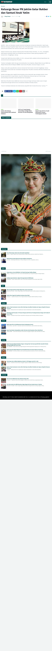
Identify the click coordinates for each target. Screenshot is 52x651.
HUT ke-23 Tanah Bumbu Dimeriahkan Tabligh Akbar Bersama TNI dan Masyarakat (25, 111)
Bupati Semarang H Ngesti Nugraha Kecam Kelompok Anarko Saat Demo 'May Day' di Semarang (25, 349)
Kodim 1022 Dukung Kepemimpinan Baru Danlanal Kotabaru (8, 112)
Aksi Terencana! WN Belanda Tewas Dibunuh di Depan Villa (18, 378)
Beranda (3, 6)
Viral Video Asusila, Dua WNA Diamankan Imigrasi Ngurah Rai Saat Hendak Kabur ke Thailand (24, 384)
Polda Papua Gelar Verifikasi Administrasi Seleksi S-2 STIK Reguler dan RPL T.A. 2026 (22, 361)
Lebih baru (4, 151)
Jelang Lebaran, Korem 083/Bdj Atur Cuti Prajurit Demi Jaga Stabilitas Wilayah (21, 272)
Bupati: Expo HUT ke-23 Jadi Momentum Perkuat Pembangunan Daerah (42, 112)
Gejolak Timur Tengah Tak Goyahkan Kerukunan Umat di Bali (18, 295)
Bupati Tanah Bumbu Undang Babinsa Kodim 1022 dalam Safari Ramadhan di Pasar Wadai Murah (25, 330)
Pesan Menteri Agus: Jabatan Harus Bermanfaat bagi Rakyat (18, 252)
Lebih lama (48, 151)
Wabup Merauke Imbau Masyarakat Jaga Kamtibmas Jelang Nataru (19, 258)
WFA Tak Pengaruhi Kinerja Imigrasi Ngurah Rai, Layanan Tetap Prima (20, 289)
